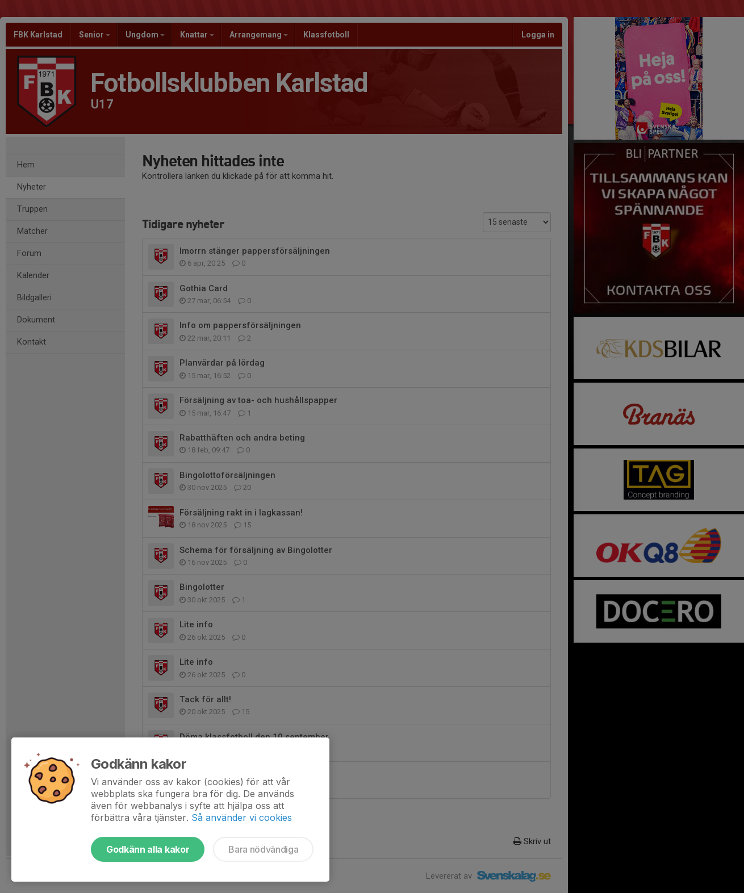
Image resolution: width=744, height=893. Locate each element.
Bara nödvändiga (263, 849)
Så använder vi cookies (241, 817)
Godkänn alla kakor (147, 849)
